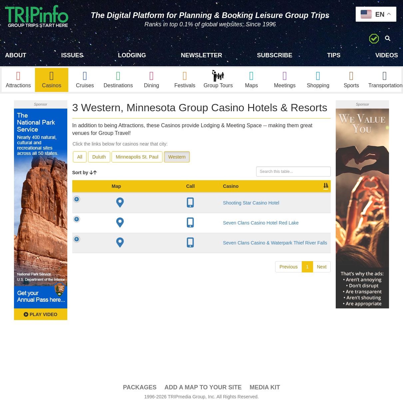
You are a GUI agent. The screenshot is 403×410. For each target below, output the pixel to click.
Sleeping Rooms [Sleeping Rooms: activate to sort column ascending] (203, 193)
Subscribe (274, 55)
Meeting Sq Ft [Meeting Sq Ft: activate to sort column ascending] (235, 193)
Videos (386, 55)
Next (322, 327)
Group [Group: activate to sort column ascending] (314, 196)
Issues (72, 55)
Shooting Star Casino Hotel (121, 215)
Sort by (84, 176)
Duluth (99, 160)
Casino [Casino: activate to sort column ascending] (117, 196)
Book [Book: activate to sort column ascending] (288, 196)
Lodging (132, 55)
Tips (333, 55)
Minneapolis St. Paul (137, 160)
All (80, 160)
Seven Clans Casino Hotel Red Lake (119, 248)
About (15, 55)
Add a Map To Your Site (203, 390)
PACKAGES (140, 390)
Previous (288, 327)
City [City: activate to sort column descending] (144, 196)
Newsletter (201, 55)
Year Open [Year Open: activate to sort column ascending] (175, 193)
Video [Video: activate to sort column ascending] (263, 196)
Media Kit (264, 390)
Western (177, 160)
